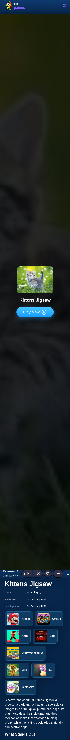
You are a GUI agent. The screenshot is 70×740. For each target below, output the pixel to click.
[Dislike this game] (38, 574)
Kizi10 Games (20, 5)
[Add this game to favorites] (48, 574)
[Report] (58, 574)
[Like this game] (26, 574)
